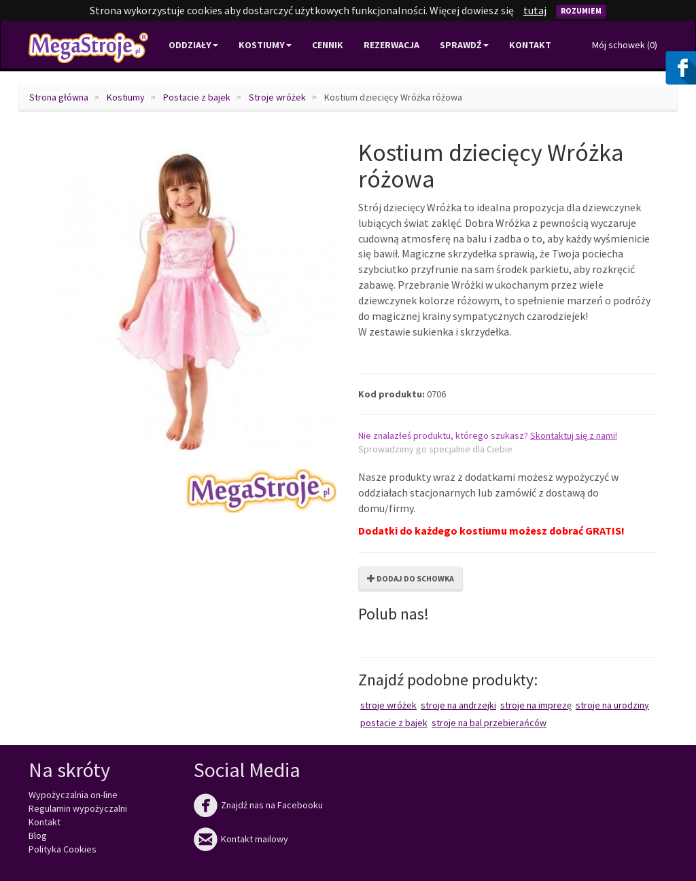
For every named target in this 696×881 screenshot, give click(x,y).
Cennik (327, 45)
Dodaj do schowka (410, 578)
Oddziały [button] (193, 45)
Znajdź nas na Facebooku (258, 805)
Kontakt (530, 45)
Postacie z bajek (196, 97)
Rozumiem (581, 10)
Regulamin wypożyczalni (78, 808)
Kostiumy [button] (265, 45)
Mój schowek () (624, 45)
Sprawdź (464, 45)
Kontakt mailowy (241, 839)
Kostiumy (126, 97)
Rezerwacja (391, 45)
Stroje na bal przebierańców (489, 723)
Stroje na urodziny (612, 705)
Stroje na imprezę (536, 705)
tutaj (534, 10)
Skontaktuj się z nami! (573, 435)
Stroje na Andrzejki (458, 705)
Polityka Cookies (63, 849)
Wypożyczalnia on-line (73, 795)
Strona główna (58, 97)
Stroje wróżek (277, 97)
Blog (38, 835)
